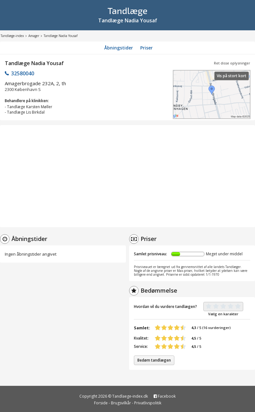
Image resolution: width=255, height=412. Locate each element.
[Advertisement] (127, 176)
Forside (101, 403)
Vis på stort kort (231, 76)
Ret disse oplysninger (232, 63)
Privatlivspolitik (147, 403)
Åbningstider (118, 48)
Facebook (165, 396)
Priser (146, 48)
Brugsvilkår (121, 403)
